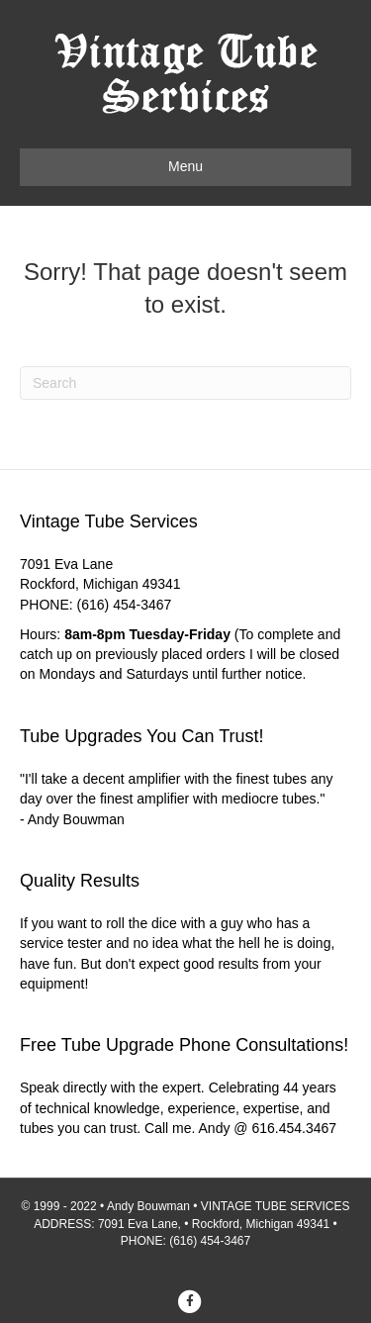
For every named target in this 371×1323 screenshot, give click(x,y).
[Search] (185, 383)
